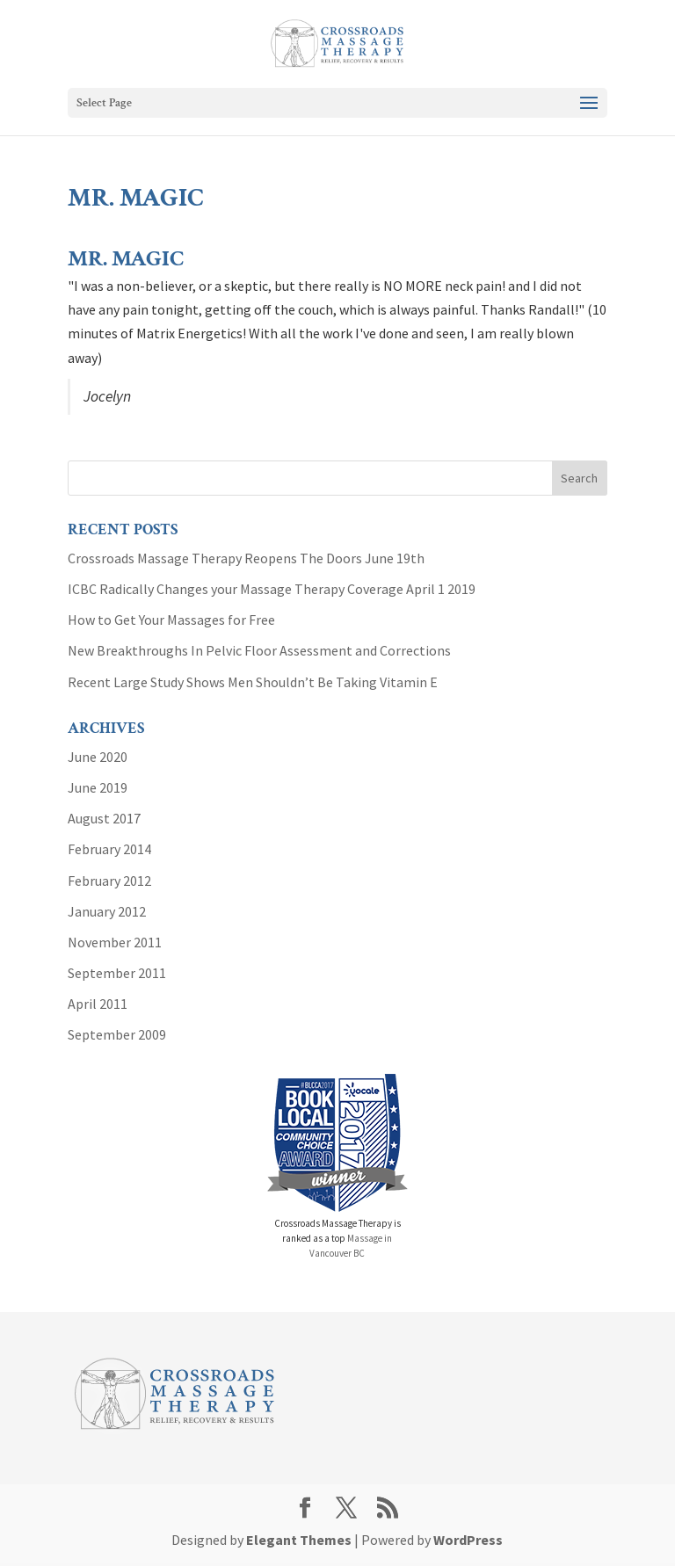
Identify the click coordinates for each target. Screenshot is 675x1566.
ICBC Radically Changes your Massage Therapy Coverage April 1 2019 (271, 589)
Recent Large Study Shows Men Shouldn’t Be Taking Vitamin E (253, 682)
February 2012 (109, 880)
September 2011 (117, 973)
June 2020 (97, 756)
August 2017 (104, 818)
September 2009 (117, 1034)
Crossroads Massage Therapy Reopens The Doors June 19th (246, 558)
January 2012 (107, 911)
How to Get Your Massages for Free (171, 619)
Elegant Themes (299, 1539)
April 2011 (97, 1003)
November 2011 (115, 942)
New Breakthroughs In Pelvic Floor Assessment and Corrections (259, 650)
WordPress (468, 1539)
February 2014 (109, 849)
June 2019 (97, 787)
